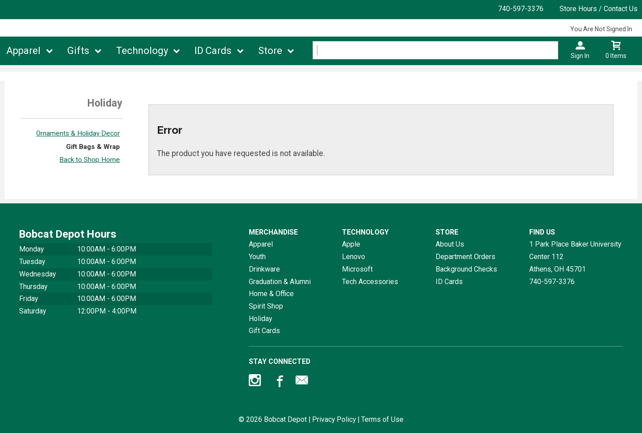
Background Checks (466, 269)
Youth (257, 256)
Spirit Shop (266, 306)
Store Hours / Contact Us (599, 8)
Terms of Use (382, 419)
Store (270, 50)
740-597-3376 (520, 8)
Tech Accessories (370, 281)
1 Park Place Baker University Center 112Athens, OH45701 (575, 256)
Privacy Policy (334, 419)
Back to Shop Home (89, 160)
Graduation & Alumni (280, 281)
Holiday (260, 318)
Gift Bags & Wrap (93, 147)
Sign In (580, 55)
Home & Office (271, 293)
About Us (450, 244)
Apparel (23, 50)
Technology (142, 50)
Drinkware (264, 269)
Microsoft (357, 269)
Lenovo (353, 256)
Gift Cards (264, 330)
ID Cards (212, 50)
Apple (351, 244)
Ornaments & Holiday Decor (78, 133)
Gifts (78, 50)
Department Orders (465, 256)
